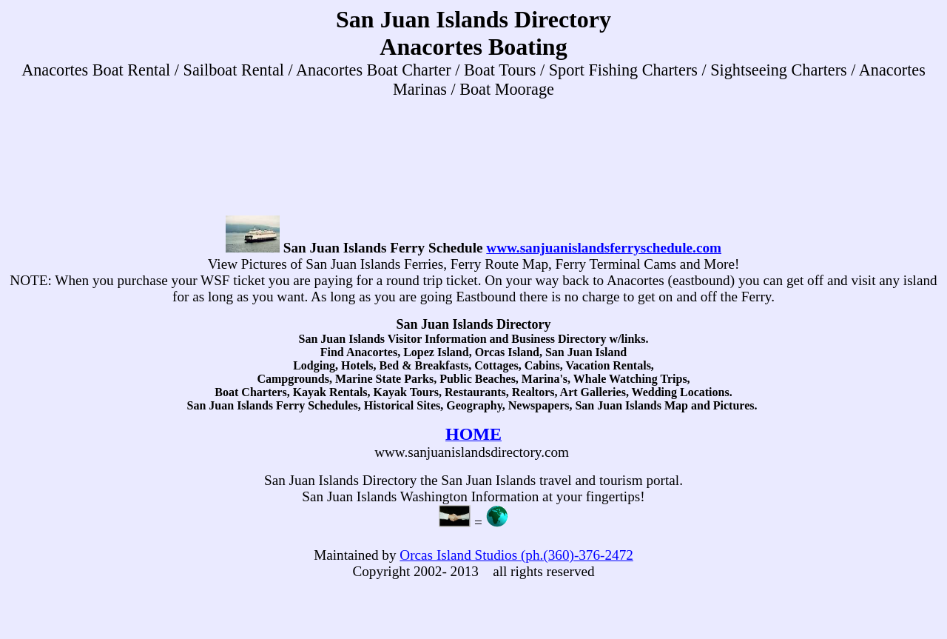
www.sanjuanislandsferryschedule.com (603, 247)
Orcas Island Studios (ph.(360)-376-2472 (516, 555)
